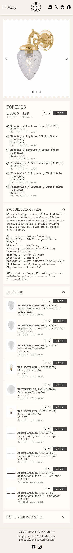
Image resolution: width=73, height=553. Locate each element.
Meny (8, 7)
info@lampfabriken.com (40, 539)
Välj (59, 113)
